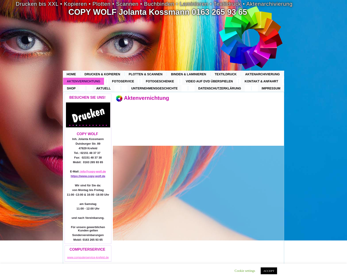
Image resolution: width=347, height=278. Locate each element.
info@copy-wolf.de (92, 171)
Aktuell (103, 88)
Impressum (271, 88)
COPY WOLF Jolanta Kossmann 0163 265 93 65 (157, 12)
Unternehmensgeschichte (154, 88)
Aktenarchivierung (262, 74)
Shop (71, 88)
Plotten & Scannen (145, 74)
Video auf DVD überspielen (209, 81)
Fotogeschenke (160, 81)
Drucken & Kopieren (102, 74)
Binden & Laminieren (188, 74)
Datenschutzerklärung (219, 88)
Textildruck (226, 74)
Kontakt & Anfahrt (261, 81)
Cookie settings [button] (245, 270)
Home (71, 74)
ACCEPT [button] (268, 270)
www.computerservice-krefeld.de (88, 257)
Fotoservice (123, 81)
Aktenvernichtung (83, 81)
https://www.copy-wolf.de (88, 176)
